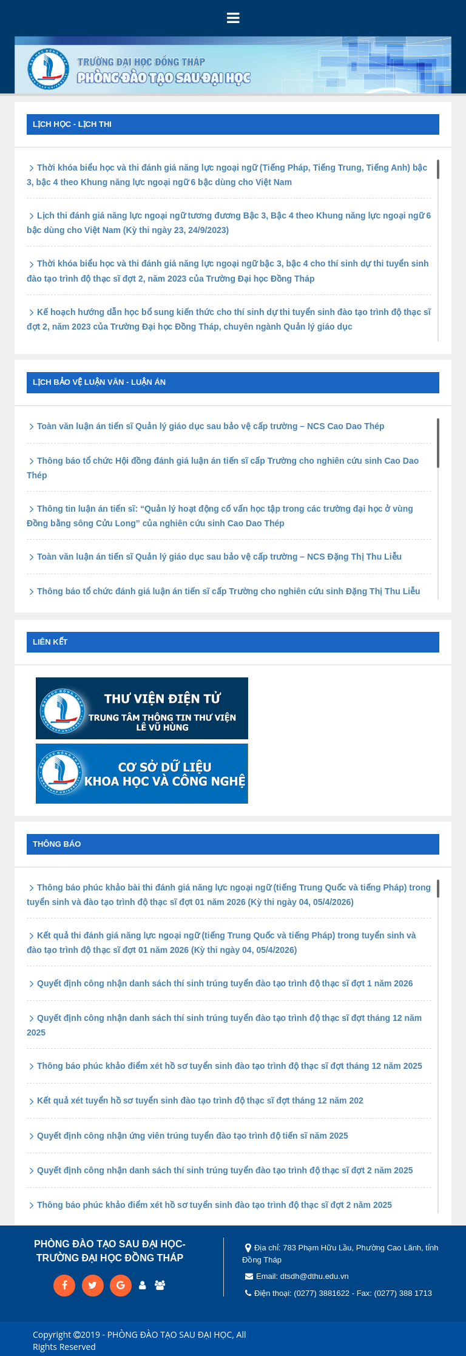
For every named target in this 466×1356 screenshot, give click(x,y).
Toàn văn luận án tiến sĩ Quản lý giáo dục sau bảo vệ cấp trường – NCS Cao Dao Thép (206, 426)
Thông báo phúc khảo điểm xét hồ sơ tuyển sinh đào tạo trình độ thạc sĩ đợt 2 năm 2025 (209, 1205)
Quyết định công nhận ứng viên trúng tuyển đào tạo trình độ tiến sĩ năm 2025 (187, 1136)
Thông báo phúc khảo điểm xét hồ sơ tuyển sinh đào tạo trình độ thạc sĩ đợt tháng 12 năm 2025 (224, 1066)
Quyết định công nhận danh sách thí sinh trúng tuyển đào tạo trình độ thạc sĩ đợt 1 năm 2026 (220, 983)
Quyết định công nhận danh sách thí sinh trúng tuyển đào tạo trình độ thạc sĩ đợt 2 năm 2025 (220, 1170)
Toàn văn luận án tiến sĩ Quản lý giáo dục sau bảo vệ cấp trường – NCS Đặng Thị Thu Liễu (214, 556)
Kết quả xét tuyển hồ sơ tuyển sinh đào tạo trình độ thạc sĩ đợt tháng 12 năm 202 (195, 1100)
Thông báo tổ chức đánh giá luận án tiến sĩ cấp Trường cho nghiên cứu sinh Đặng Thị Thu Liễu (223, 591)
